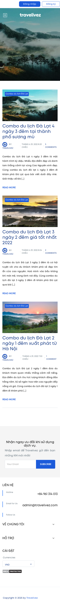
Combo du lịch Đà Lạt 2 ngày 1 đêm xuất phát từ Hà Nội (29, 343)
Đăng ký (51, 4)
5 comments (50, 145)
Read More (9, 187)
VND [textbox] (7, 565)
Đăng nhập (29, 4)
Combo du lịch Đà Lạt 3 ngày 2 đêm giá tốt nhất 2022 (29, 237)
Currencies (9, 557)
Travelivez (32, 598)
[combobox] (18, 564)
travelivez (7, 145)
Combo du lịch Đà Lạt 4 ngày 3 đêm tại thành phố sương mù (28, 132)
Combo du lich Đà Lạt (17, 94)
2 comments (50, 251)
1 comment (51, 357)
